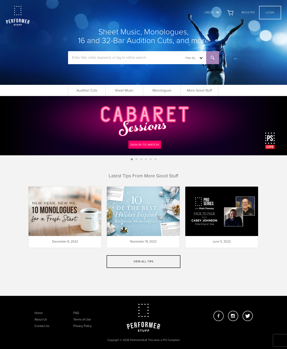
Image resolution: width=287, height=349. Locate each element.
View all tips (143, 261)
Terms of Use (82, 319)
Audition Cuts (87, 90)
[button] (131, 159)
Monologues (161, 90)
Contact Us (41, 326)
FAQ (76, 313)
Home (38, 313)
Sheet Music (124, 90)
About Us (40, 319)
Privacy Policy (82, 326)
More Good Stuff (199, 90)
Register (248, 12)
